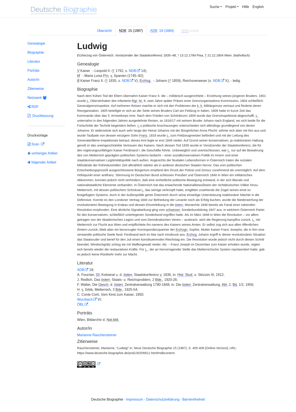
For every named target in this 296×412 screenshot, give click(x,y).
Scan (34, 144)
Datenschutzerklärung (163, 399)
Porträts (34, 70)
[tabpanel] (148, 205)
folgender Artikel (42, 162)
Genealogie (36, 43)
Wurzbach (85, 299)
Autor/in (33, 79)
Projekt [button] (230, 7)
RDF (33, 107)
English (258, 7)
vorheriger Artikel (42, 153)
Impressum (134, 399)
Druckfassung (41, 116)
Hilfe (245, 7)
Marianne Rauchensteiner (96, 335)
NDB (132, 71)
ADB (80, 270)
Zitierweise (36, 88)
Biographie (36, 52)
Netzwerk (37, 98)
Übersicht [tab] (104, 31)
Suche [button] (214, 7)
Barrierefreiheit (193, 399)
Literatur (34, 61)
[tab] (131, 30)
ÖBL (80, 304)
